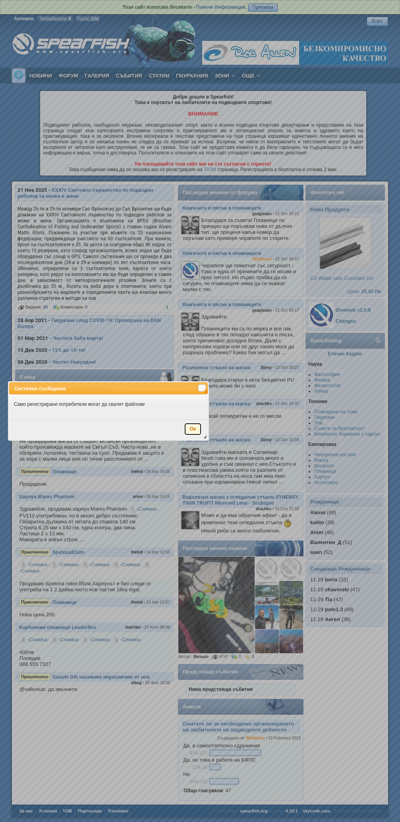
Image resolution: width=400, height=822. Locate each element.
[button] (202, 388)
